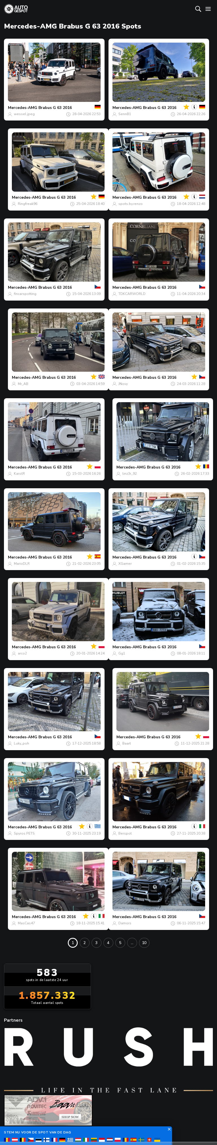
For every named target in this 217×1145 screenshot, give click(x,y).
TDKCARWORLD (132, 294)
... (132, 942)
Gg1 (121, 653)
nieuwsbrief (141, 1091)
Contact (104, 1091)
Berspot (125, 833)
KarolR (19, 473)
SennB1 (124, 114)
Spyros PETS (24, 833)
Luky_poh (21, 743)
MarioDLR (22, 563)
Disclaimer (189, 1131)
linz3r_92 (129, 473)
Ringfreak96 (27, 204)
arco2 (22, 653)
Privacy (155, 1131)
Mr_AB (23, 384)
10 (144, 942)
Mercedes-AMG (22, 107)
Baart (126, 743)
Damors (124, 923)
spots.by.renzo (130, 204)
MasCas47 (26, 923)
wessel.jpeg (24, 114)
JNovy (123, 384)
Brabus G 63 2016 (55, 107)
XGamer (125, 563)
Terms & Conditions (108, 1131)
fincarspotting (25, 294)
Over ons (71, 1091)
